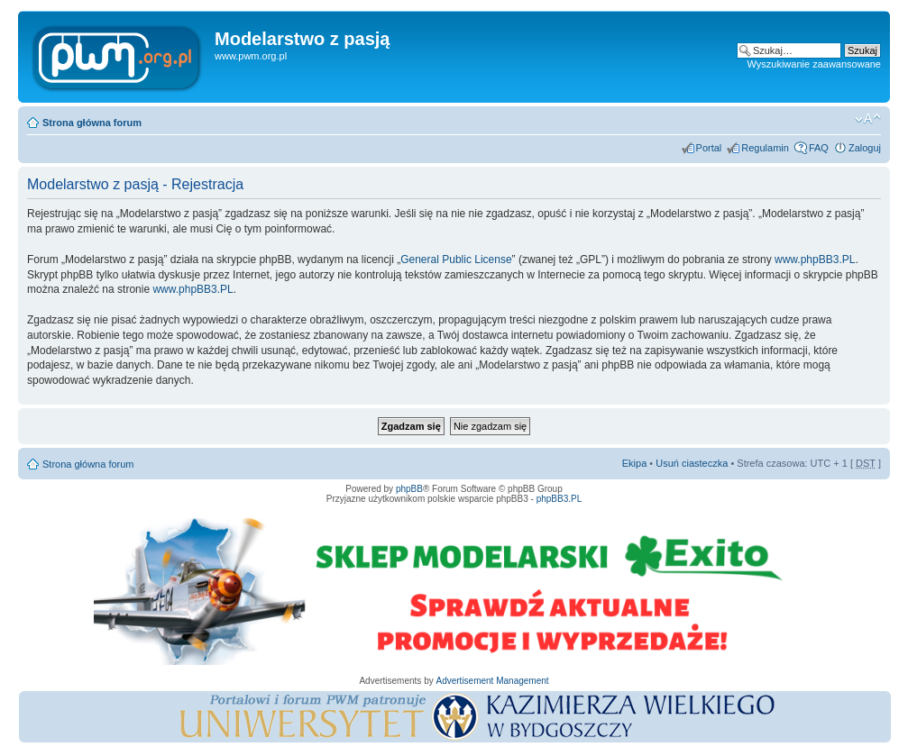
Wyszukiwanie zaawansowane (814, 64)
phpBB (409, 489)
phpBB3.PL (559, 499)
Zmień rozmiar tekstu (868, 119)
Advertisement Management (492, 681)
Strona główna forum (92, 122)
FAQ (819, 147)
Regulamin (765, 147)
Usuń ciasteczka (692, 463)
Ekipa (634, 463)
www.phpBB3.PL (815, 259)
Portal (709, 147)
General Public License (455, 259)
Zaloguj (864, 147)
